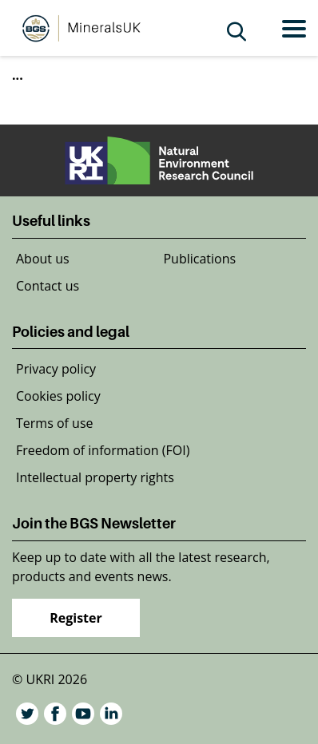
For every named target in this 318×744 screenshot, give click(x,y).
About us (43, 258)
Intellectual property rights (95, 477)
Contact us (47, 286)
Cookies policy (58, 396)
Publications (199, 258)
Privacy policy (56, 369)
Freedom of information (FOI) (102, 450)
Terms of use (54, 423)
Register (76, 618)
